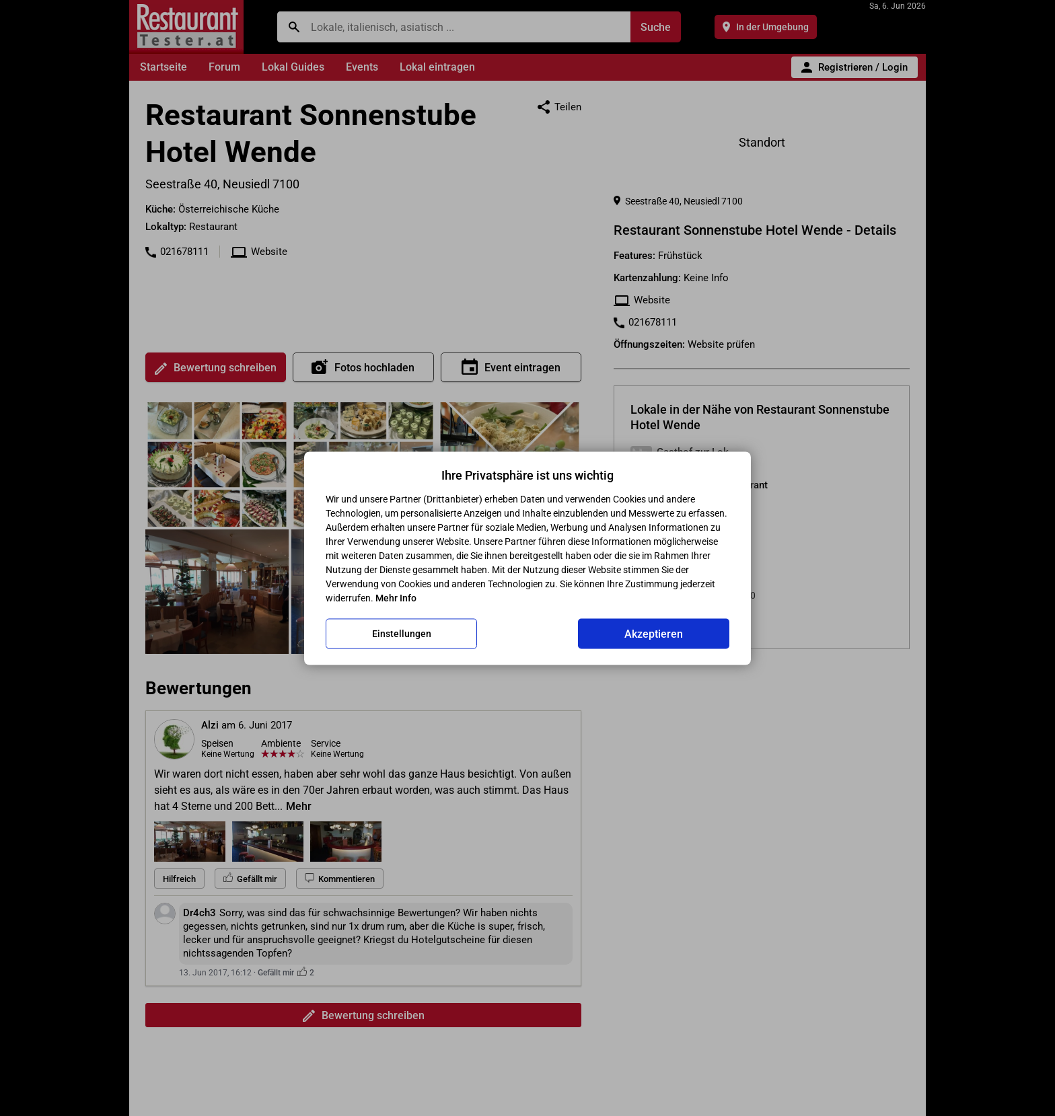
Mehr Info (395, 597)
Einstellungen (401, 633)
